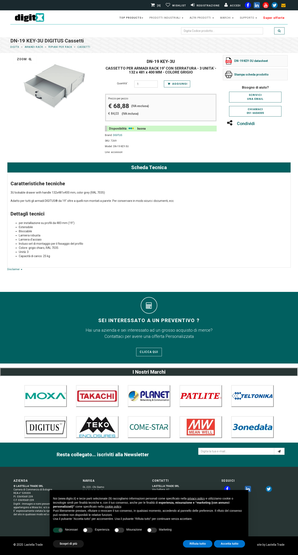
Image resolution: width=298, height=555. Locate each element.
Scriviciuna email (255, 96)
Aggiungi (177, 83)
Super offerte (274, 17)
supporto (248, 17)
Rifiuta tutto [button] (198, 543)
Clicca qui (149, 352)
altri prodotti (202, 17)
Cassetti (83, 47)
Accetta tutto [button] (229, 543)
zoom (24, 59)
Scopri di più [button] (68, 543)
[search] (279, 30)
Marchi (227, 17)
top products (131, 17)
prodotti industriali (166, 17)
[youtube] (266, 6)
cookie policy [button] (113, 506)
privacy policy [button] (196, 498)
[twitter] (269, 489)
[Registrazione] (205, 5)
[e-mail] (279, 451)
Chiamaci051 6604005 (255, 111)
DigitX (14, 47)
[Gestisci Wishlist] (175, 5)
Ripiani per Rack (60, 47)
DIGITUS (117, 135)
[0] (156, 5)
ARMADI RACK (34, 47)
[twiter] (274, 6)
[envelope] (283, 6)
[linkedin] (257, 6)
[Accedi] (232, 5)
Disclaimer (14, 269)
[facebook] (248, 6)
